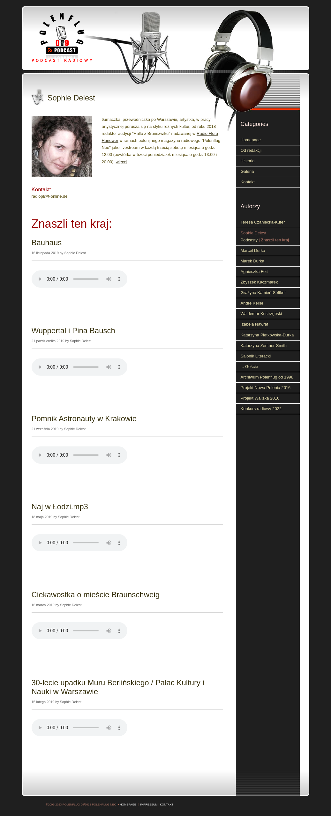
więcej (121, 161)
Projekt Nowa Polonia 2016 (266, 387)
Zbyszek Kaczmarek (259, 282)
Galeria (247, 171)
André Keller (252, 303)
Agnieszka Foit (254, 271)
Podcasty (249, 240)
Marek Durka (252, 261)
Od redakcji (251, 150)
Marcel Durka (253, 250)
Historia (248, 160)
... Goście (249, 366)
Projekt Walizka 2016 (260, 398)
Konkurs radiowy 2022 (261, 408)
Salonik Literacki (256, 356)
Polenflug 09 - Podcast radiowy (71, 37)
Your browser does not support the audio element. (79, 279)
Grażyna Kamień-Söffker (263, 292)
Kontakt (248, 182)
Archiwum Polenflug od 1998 (267, 377)
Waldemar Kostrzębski (261, 313)
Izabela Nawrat (254, 324)
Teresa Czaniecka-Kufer (263, 222)
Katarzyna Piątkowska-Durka (267, 335)
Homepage (251, 139)
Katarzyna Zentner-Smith (264, 345)
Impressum (149, 804)
